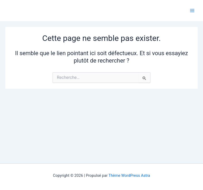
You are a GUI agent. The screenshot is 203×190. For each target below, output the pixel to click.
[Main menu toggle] (192, 10)
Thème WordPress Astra (129, 175)
